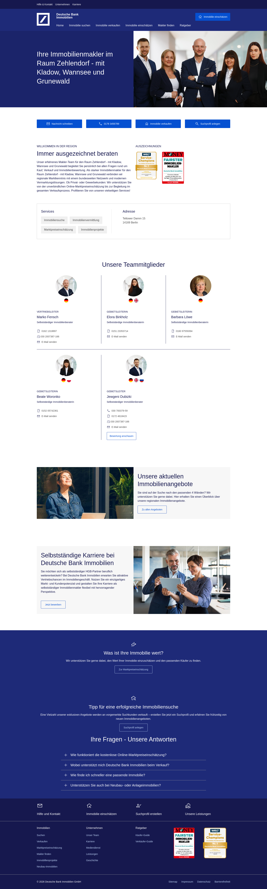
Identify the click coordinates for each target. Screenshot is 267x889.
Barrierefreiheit (222, 881)
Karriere (76, 4)
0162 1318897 (47, 331)
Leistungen (92, 854)
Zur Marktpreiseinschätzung (133, 669)
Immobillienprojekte (47, 860)
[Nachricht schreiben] (59, 124)
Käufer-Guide (143, 835)
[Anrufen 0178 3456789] (108, 124)
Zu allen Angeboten (152, 509)
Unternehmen (62, 4)
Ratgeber (185, 25)
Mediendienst (93, 847)
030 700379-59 (117, 410)
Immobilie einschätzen (138, 25)
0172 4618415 (117, 416)
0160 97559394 (181, 331)
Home (60, 25)
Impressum (187, 881)
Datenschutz (203, 881)
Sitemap (173, 881)
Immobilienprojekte (92, 229)
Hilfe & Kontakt (45, 4)
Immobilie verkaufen (108, 25)
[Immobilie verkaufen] (158, 124)
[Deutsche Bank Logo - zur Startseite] (43, 22)
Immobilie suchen (79, 25)
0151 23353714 (117, 331)
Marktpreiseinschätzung (58, 229)
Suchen (41, 835)
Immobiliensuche (54, 220)
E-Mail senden (47, 342)
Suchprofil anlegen (133, 727)
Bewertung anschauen (121, 436)
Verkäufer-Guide (144, 841)
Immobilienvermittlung (86, 220)
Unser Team (92, 835)
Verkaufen (42, 841)
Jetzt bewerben (53, 604)
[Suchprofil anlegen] (207, 124)
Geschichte (92, 860)
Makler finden (166, 25)
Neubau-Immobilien (47, 866)
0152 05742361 (47, 410)
